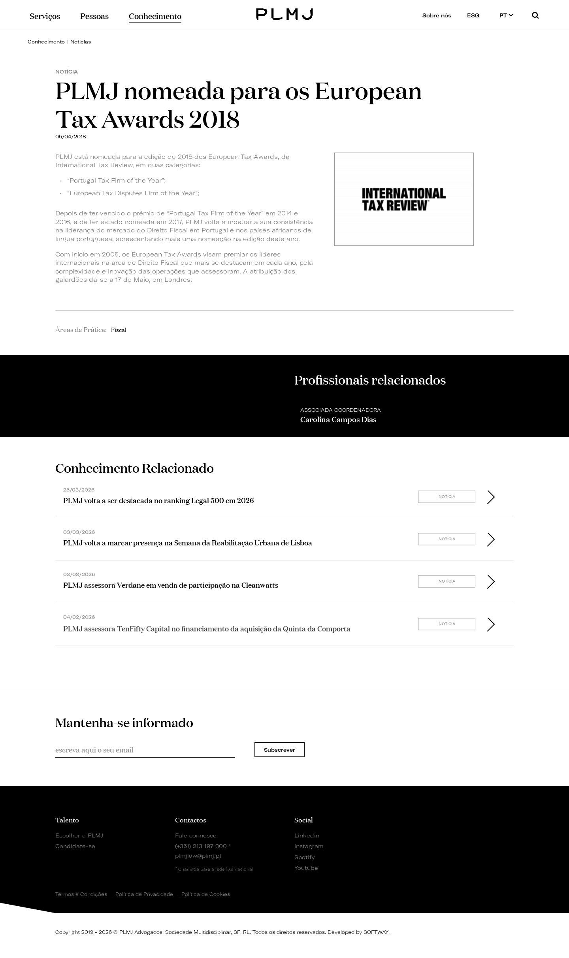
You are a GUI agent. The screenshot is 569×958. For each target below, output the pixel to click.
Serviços (45, 15)
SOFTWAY (376, 932)
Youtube (306, 867)
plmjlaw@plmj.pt (198, 855)
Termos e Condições (81, 894)
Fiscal (118, 329)
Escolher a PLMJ (79, 835)
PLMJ (284, 13)
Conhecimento (46, 42)
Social (303, 819)
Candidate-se (75, 846)
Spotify (304, 857)
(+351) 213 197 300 (201, 846)
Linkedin (306, 835)
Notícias (80, 42)
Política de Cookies (205, 894)
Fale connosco (196, 835)
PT (506, 15)
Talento (67, 819)
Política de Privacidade (144, 894)
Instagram (309, 846)
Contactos (190, 819)
